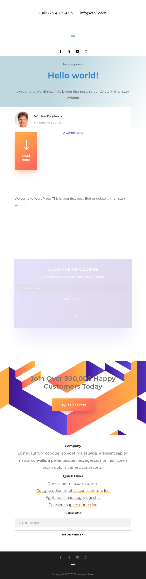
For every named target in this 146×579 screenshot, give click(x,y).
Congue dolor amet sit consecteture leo (73, 490)
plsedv (57, 116)
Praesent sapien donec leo (73, 505)
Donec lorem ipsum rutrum (73, 483)
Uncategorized (73, 64)
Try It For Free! (73, 405)
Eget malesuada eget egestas (73, 497)
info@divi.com (93, 13)
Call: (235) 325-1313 (56, 13)
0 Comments (73, 133)
